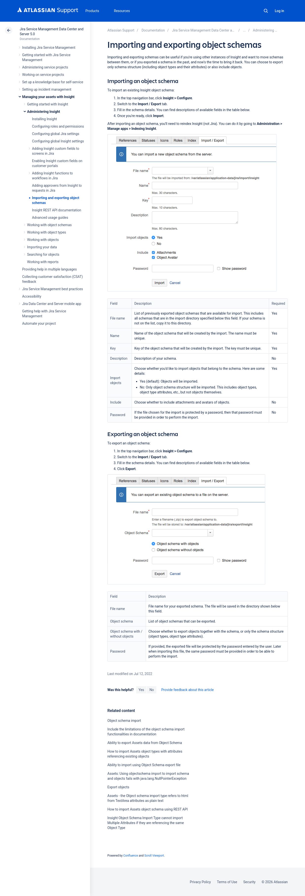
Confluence (130, 855)
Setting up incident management (46, 89)
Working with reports (43, 262)
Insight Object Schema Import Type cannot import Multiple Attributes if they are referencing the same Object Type (145, 823)
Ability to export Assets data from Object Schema (144, 743)
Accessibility (31, 296)
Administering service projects (45, 67)
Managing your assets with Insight (48, 97)
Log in (279, 11)
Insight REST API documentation (56, 210)
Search (266, 11)
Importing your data (42, 247)
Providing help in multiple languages (49, 269)
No (151, 690)
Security (249, 882)
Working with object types (46, 232)
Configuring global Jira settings (55, 134)
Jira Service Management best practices (52, 289)
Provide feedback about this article (187, 690)
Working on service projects (43, 75)
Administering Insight (43, 112)
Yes (141, 690)
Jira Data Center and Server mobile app (51, 304)
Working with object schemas (49, 225)
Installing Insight (44, 119)
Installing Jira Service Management (48, 48)
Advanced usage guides (50, 218)
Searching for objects (43, 254)
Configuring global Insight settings (58, 141)
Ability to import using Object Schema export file (143, 765)
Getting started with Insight (47, 104)
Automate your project (39, 323)
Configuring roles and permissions (58, 126)
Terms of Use (227, 882)
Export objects (118, 787)
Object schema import (124, 721)
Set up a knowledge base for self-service (52, 82)
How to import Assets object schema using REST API (147, 809)
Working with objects (43, 240)
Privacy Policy (200, 882)
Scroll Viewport (154, 855)
